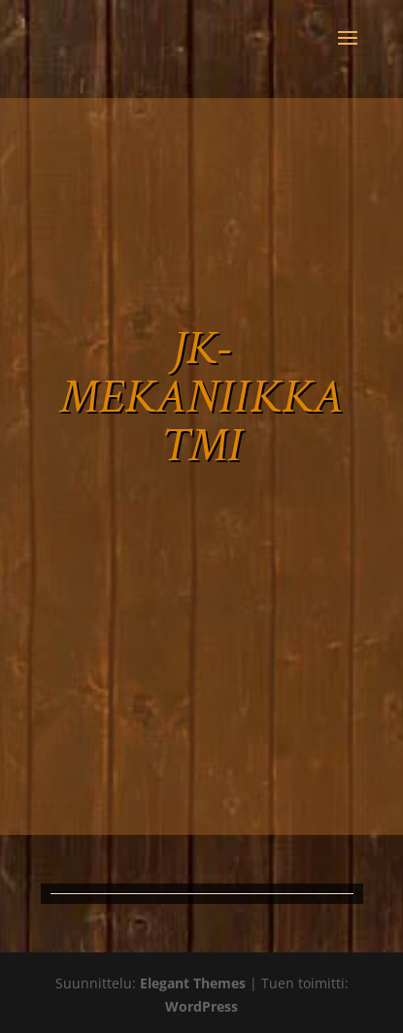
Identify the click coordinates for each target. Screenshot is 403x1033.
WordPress (201, 1006)
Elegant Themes (193, 983)
